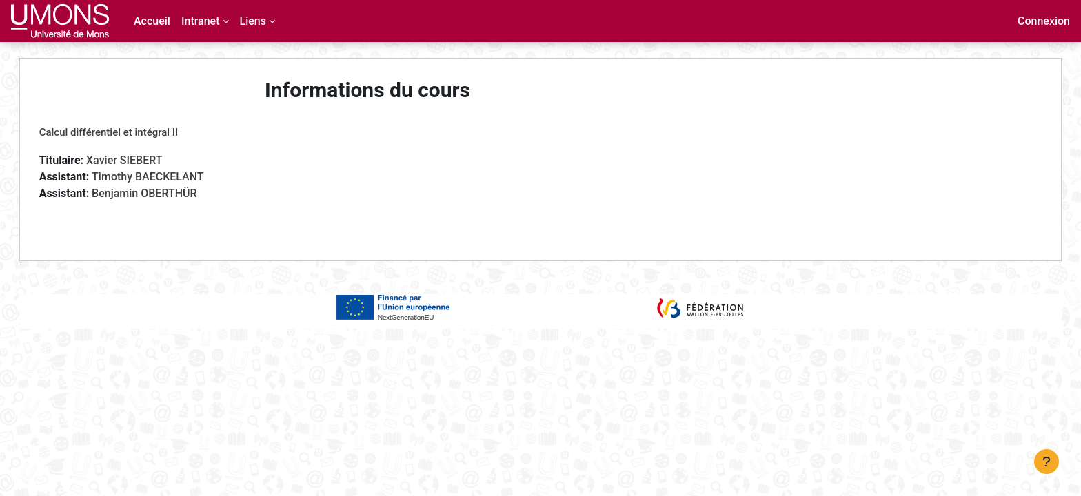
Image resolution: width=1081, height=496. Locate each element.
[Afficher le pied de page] (1046, 461)
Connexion (1044, 21)
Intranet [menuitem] (200, 21)
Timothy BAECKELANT (161, 176)
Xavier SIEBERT (138, 160)
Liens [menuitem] (253, 21)
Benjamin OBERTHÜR (157, 193)
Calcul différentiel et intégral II (122, 132)
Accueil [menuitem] (152, 21)
